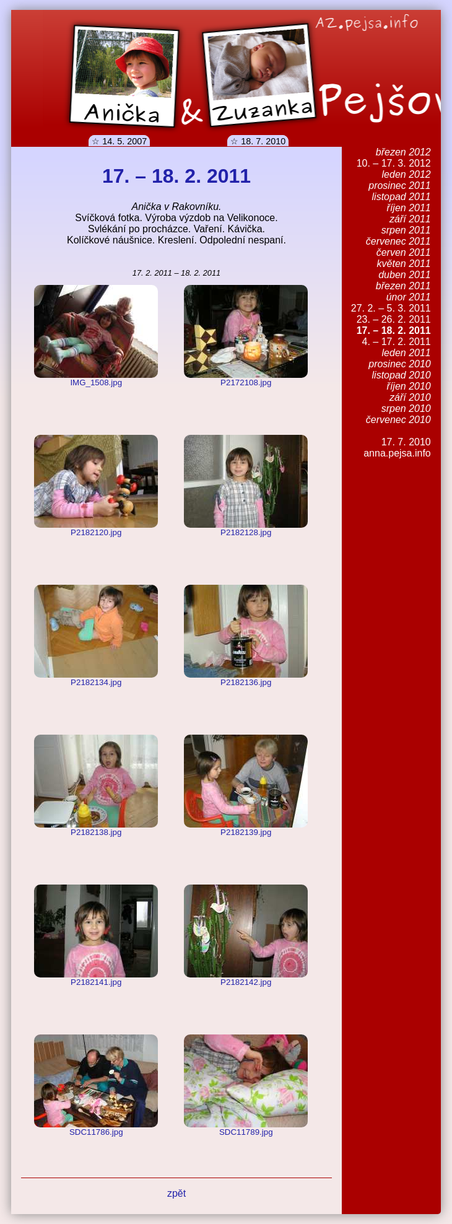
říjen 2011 (409, 208)
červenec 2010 (398, 419)
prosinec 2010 (399, 364)
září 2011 (410, 219)
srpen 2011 (406, 230)
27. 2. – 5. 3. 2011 (391, 308)
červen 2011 (403, 252)
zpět (176, 1193)
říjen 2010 (409, 386)
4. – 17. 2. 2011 (396, 341)
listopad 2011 (401, 196)
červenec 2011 (398, 241)
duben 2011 (404, 274)
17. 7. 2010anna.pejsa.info (397, 447)
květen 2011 (404, 263)
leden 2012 (406, 174)
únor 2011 (408, 297)
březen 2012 (403, 152)
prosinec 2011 (399, 185)
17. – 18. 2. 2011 (394, 330)
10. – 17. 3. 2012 (394, 163)
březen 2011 (403, 286)
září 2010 (410, 397)
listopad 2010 (401, 375)
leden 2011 (406, 353)
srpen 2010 (406, 408)
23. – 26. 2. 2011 (394, 319)
